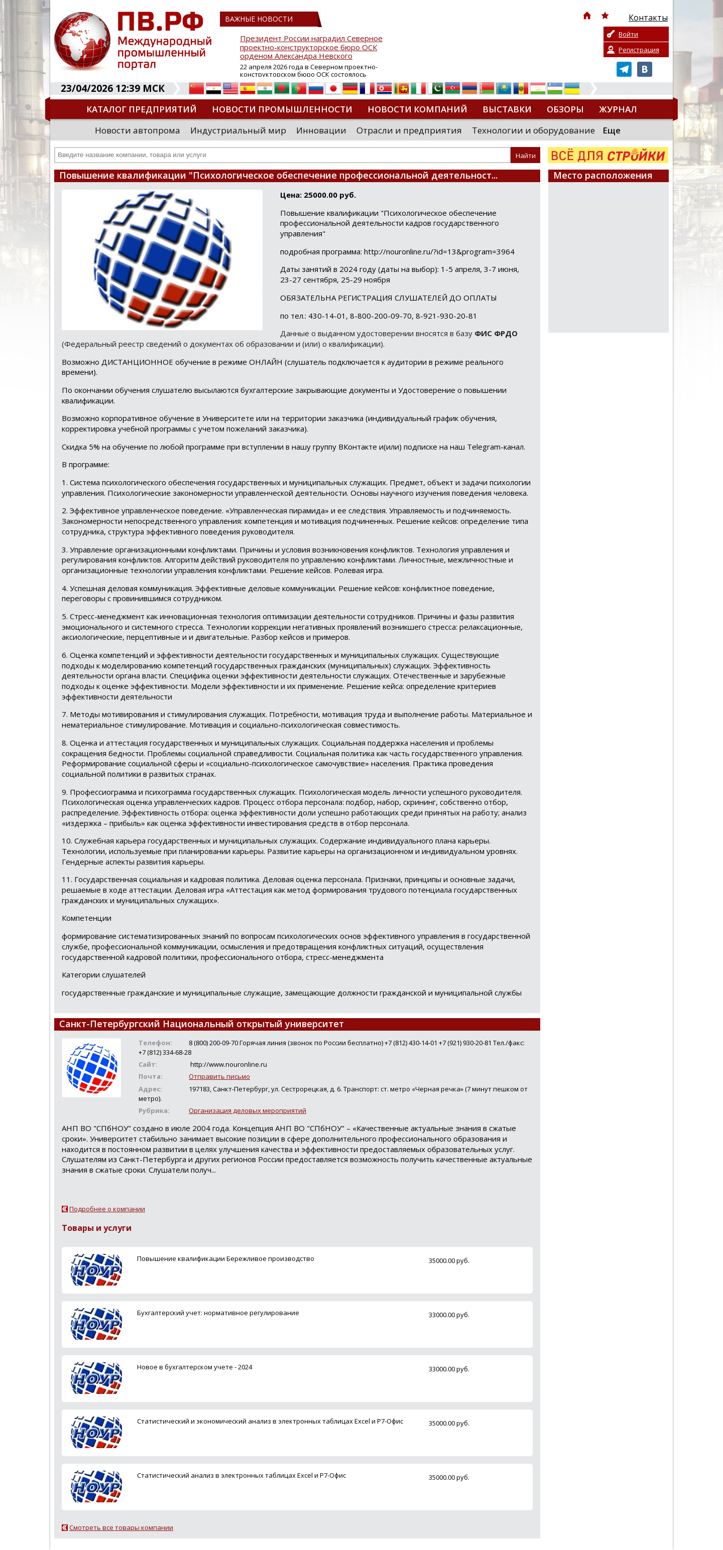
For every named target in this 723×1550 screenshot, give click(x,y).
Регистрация (639, 49)
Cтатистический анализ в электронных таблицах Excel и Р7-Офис (241, 1475)
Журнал (618, 109)
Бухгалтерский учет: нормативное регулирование (218, 1312)
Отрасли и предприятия (409, 130)
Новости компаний (417, 109)
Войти (628, 34)
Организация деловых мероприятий (247, 1110)
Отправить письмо (219, 1076)
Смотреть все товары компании (121, 1527)
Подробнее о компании (107, 1208)
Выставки (507, 109)
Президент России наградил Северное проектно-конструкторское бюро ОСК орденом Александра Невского (311, 47)
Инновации (321, 130)
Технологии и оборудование (533, 130)
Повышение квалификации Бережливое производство (225, 1258)
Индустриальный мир (238, 130)
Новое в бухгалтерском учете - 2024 (194, 1366)
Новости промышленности (282, 109)
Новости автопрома (137, 130)
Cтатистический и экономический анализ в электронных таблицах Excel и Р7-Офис (270, 1421)
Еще (611, 130)
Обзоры (565, 109)
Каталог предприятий (141, 109)
